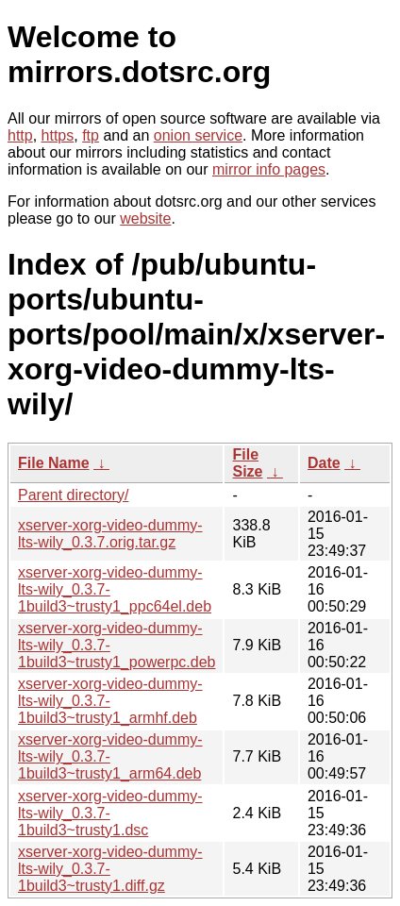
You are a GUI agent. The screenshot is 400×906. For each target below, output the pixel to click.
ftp (90, 135)
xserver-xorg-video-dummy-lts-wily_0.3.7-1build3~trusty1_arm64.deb (110, 756)
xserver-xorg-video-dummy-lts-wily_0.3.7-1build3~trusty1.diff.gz (110, 869)
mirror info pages (268, 169)
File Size (247, 462)
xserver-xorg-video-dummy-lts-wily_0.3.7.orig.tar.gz (110, 533)
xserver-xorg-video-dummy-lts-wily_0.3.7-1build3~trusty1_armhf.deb (110, 701)
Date (324, 463)
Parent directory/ (73, 495)
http (20, 135)
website (145, 218)
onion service (198, 135)
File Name (54, 463)
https (58, 135)
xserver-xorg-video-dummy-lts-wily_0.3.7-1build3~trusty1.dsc (110, 813)
